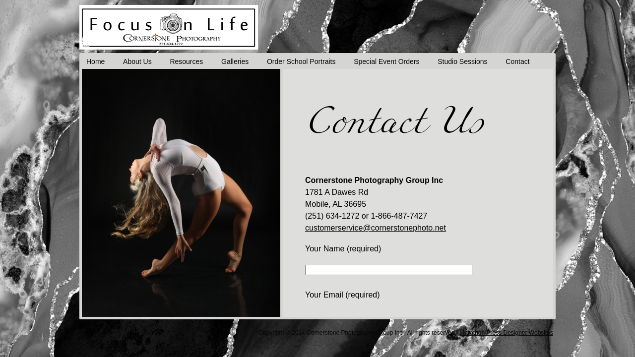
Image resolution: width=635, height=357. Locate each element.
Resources (190, 62)
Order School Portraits (308, 62)
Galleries (240, 62)
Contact (529, 62)
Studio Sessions (473, 62)
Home (96, 62)
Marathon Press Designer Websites (506, 333)
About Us (139, 62)
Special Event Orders (395, 62)
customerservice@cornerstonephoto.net (375, 228)
